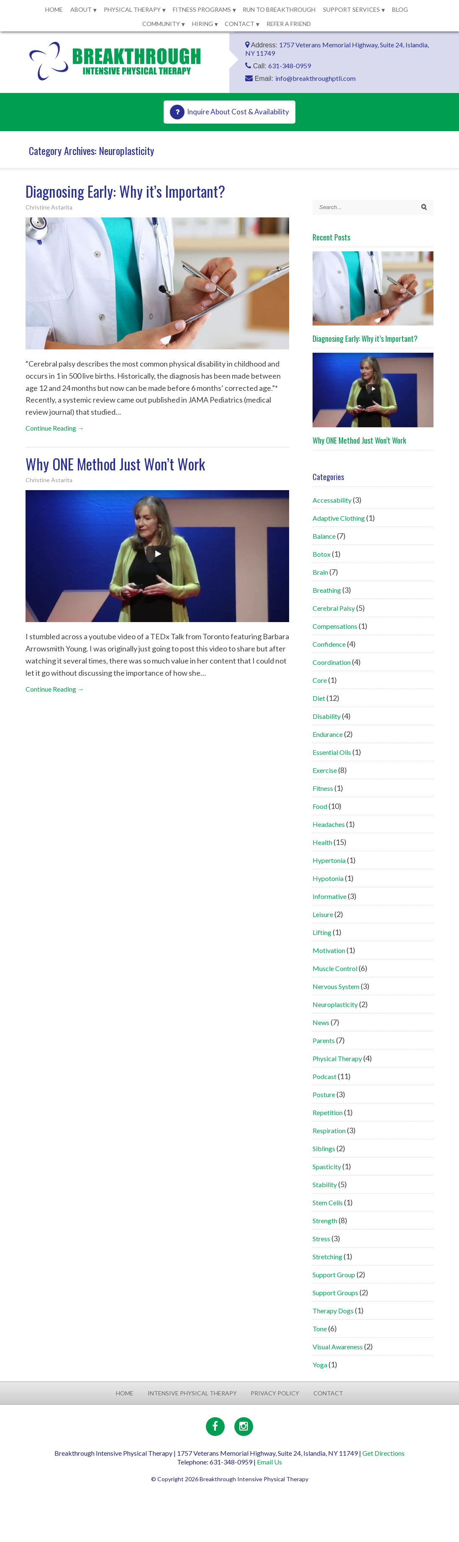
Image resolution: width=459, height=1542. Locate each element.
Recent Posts (331, 237)
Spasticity (327, 1166)
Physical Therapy (132, 9)
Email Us (269, 1462)
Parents (324, 1040)
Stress (321, 1238)
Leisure (323, 914)
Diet (319, 698)
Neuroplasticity (335, 1004)
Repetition (328, 1112)
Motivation (329, 950)
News (321, 1022)
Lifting (322, 932)
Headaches (329, 824)
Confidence (329, 644)
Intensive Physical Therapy (192, 1393)
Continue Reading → (55, 428)
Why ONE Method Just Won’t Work (115, 464)
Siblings (324, 1148)
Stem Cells (328, 1202)
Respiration (329, 1130)
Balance (324, 536)
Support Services (351, 9)
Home (54, 9)
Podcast (324, 1076)
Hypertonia (329, 860)
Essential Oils (332, 752)
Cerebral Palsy (334, 608)
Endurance (328, 734)
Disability (327, 716)
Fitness (323, 788)
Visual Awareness (338, 1347)
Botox (322, 554)
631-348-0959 (289, 66)
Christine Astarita (49, 207)
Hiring (202, 23)
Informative (329, 896)
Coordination (332, 662)
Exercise (325, 770)
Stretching (327, 1256)
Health (322, 842)
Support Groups (335, 1293)
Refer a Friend (289, 23)
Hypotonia (328, 878)
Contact (239, 23)
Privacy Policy (275, 1393)
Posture (324, 1094)
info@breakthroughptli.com (315, 78)
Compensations (335, 626)
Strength (325, 1220)
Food (320, 806)
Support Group (334, 1275)
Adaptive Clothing (339, 518)
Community (161, 23)
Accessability (332, 500)
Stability (325, 1184)
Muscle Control (335, 968)
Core (320, 680)
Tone (320, 1329)
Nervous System (336, 986)
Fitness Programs (202, 9)
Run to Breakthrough (279, 9)
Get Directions (383, 1453)
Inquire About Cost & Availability (238, 111)
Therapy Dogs (333, 1311)
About (81, 9)
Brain (320, 572)
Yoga (320, 1365)
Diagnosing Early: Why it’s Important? (125, 191)
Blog (400, 9)
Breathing (327, 590)
